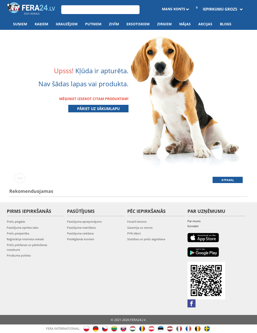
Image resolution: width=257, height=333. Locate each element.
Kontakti (193, 226)
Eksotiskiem (138, 24)
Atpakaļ (227, 180)
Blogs (225, 24)
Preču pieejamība (18, 233)
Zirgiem (164, 24)
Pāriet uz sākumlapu (98, 108)
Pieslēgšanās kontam (80, 239)
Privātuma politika (19, 255)
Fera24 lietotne (137, 221)
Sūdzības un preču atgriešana (146, 239)
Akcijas (205, 24)
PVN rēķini (134, 233)
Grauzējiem (67, 24)
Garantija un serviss (140, 227)
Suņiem (20, 24)
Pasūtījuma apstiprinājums (84, 221)
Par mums (194, 221)
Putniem (93, 24)
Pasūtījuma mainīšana (81, 227)
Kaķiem (41, 24)
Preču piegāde (16, 221)
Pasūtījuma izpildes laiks (22, 227)
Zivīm (114, 24)
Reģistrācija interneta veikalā (25, 239)
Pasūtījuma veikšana (80, 233)
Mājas (185, 24)
